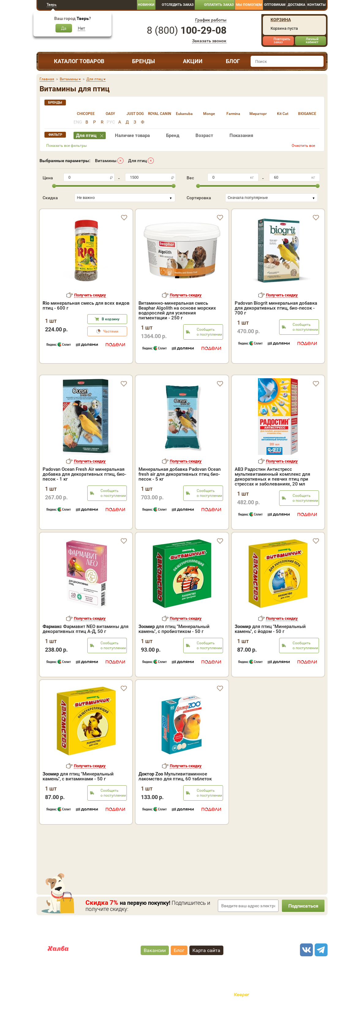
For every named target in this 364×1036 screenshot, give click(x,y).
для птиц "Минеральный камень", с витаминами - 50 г (78, 803)
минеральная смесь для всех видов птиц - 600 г (86, 305)
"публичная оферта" (148, 997)
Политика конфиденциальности (203, 1002)
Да (63, 28)
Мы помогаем (249, 5)
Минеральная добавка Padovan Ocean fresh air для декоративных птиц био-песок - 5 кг (179, 500)
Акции (193, 61)
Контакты (316, 5)
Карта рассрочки (64, 980)
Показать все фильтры (66, 145)
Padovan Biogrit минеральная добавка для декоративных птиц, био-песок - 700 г (276, 308)
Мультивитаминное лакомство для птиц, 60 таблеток (175, 803)
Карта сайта (206, 976)
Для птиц (137, 160)
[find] (318, 61)
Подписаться (303, 932)
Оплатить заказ (219, 5)
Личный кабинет (312, 40)
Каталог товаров (79, 61)
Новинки (146, 5)
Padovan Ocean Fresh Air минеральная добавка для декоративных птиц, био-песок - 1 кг (84, 500)
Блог (233, 61)
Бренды (143, 61)
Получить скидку (90, 295)
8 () (186, 30)
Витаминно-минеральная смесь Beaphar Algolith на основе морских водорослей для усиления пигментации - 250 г (177, 310)
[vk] (305, 976)
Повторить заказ (282, 40)
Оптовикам (275, 5)
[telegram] (320, 976)
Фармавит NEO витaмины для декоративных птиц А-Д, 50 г (85, 655)
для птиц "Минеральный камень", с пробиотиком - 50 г (174, 655)
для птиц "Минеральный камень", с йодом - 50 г (270, 655)
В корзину (110, 319)
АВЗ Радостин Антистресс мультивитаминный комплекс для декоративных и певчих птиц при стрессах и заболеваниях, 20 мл (272, 503)
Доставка (296, 5)
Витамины (105, 160)
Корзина (281, 19)
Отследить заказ (178, 5)
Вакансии (155, 976)
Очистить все (303, 145)
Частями (110, 331)
